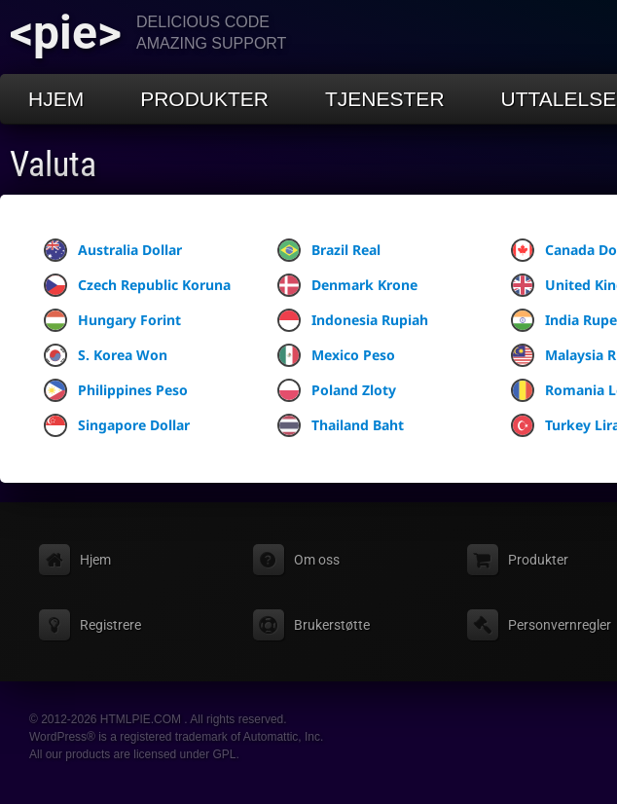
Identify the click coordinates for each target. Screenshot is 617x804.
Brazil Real (329, 250)
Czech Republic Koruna (137, 285)
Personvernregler (559, 625)
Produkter (204, 99)
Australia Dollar (113, 250)
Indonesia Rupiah (352, 320)
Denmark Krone (347, 285)
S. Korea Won (105, 355)
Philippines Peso (116, 390)
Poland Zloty (336, 390)
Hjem (56, 99)
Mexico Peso (336, 355)
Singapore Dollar (117, 425)
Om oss (317, 559)
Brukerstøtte (332, 625)
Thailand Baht (340, 425)
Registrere (110, 625)
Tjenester (385, 99)
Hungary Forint (112, 320)
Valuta (53, 164)
